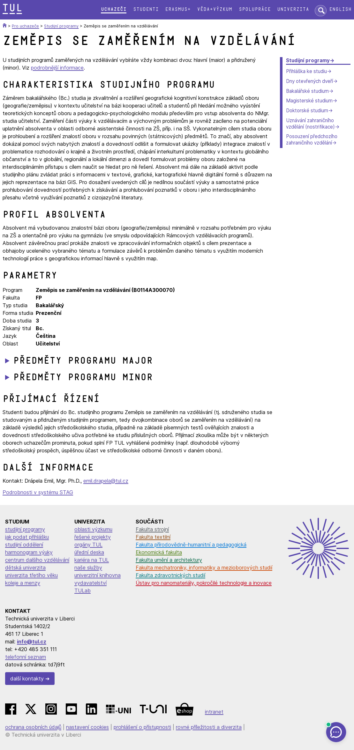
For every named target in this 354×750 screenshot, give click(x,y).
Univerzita (293, 9)
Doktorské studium (307, 111)
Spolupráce (255, 9)
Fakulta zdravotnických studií (170, 575)
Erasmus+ (178, 9)
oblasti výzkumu (93, 529)
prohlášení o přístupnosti (142, 727)
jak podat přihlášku (27, 537)
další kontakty (27, 678)
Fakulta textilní (153, 537)
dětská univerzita (25, 567)
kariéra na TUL (91, 560)
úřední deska (89, 552)
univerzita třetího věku (31, 575)
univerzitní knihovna (97, 575)
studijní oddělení (24, 544)
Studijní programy (308, 60)
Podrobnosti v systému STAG (38, 492)
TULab (82, 590)
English (340, 9)
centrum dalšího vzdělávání (37, 560)
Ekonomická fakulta (159, 552)
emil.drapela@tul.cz (105, 481)
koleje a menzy (22, 583)
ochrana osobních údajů (33, 727)
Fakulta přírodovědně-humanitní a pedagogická (191, 544)
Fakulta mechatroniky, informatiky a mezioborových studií (204, 567)
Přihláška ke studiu (306, 71)
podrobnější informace (57, 67)
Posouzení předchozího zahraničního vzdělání (311, 139)
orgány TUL (88, 544)
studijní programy (25, 529)
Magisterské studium (309, 101)
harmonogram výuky (29, 552)
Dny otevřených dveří (309, 81)
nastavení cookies (87, 727)
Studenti (146, 9)
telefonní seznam (25, 657)
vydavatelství (90, 583)
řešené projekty (92, 537)
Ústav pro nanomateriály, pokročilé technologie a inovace (204, 583)
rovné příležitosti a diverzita (209, 727)
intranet (214, 712)
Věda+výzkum (214, 9)
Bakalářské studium (307, 91)
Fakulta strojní (152, 529)
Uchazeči (113, 9)
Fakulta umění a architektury (169, 560)
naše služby (88, 567)
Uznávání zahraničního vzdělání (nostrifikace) (310, 123)
